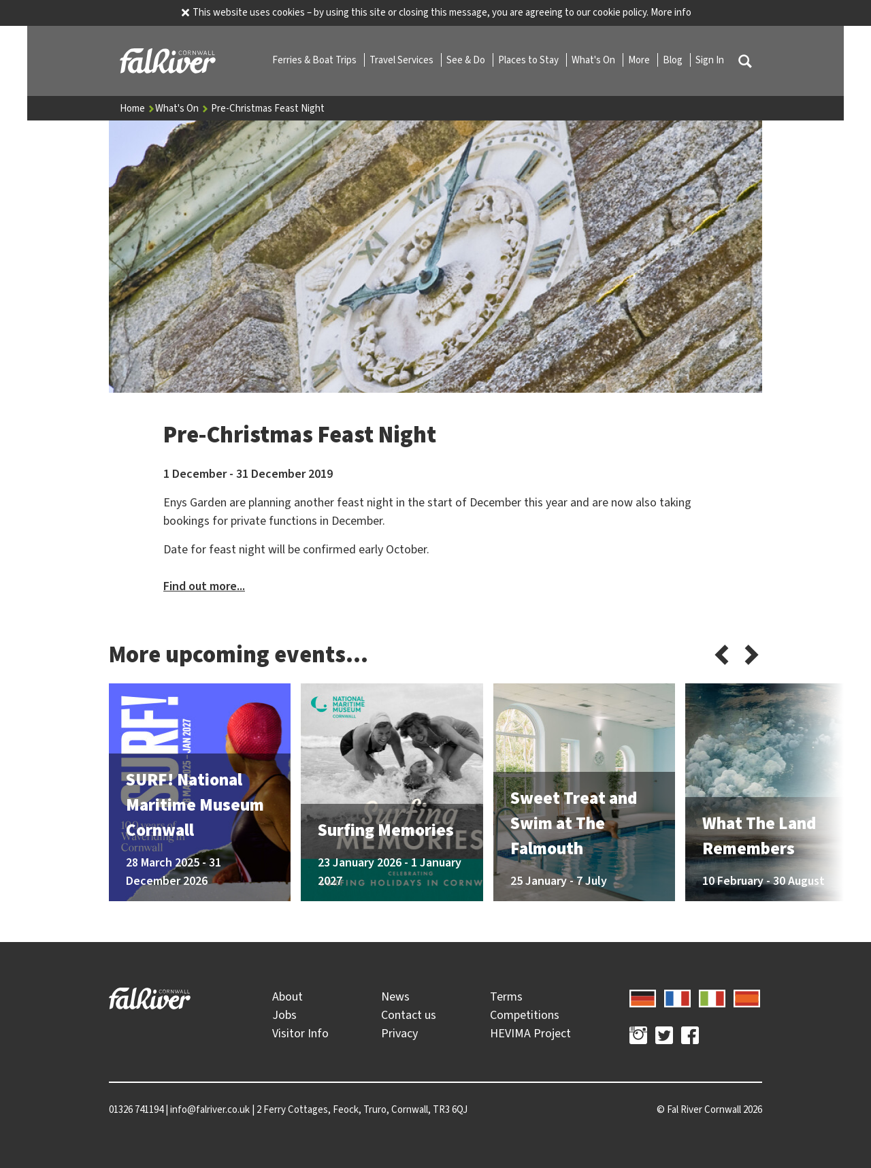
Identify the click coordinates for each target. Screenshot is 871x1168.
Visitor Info (300, 1033)
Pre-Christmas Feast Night (268, 108)
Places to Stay (529, 60)
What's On (594, 60)
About (287, 996)
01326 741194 (136, 1109)
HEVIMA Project (530, 1033)
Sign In (709, 60)
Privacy (399, 1033)
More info (671, 12)
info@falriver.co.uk (210, 1109)
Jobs (284, 1015)
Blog (674, 60)
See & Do (466, 60)
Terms (506, 996)
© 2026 (709, 1109)
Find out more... (204, 586)
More (640, 60)
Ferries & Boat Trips (315, 60)
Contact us (408, 1015)
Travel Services (402, 60)
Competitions (524, 1015)
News (395, 996)
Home (137, 108)
